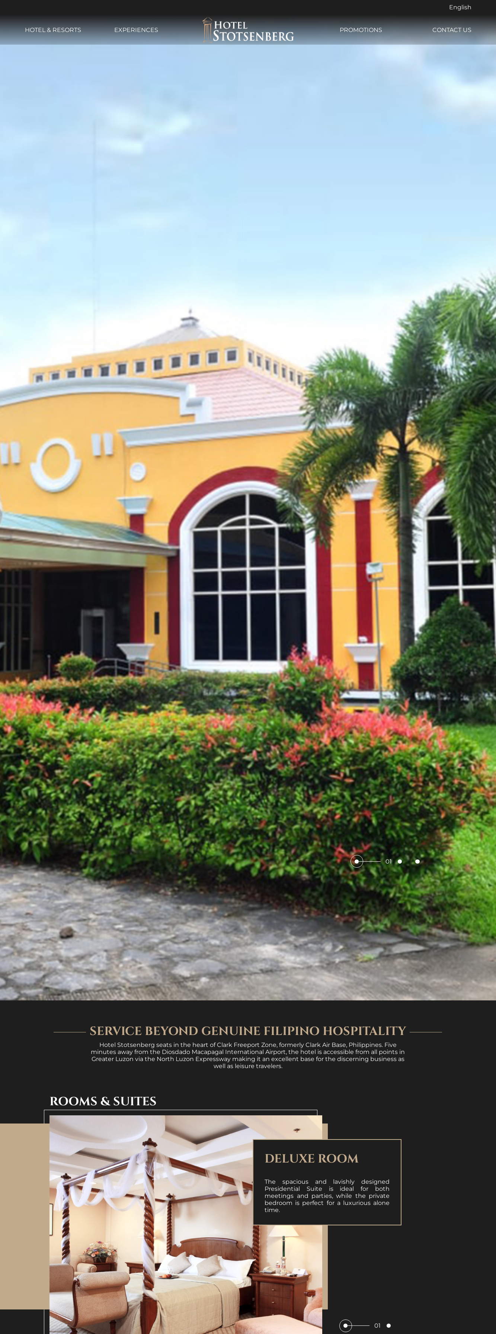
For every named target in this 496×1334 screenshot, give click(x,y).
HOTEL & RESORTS (53, 29)
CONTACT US (451, 29)
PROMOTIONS (361, 29)
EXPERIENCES (136, 29)
